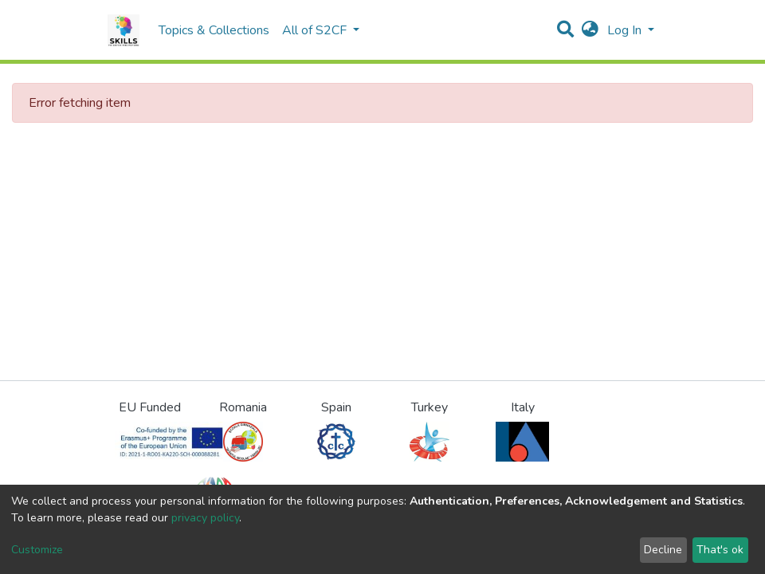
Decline (663, 549)
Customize (37, 549)
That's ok (719, 549)
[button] (590, 30)
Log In (626, 30)
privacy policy (205, 517)
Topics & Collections (214, 30)
